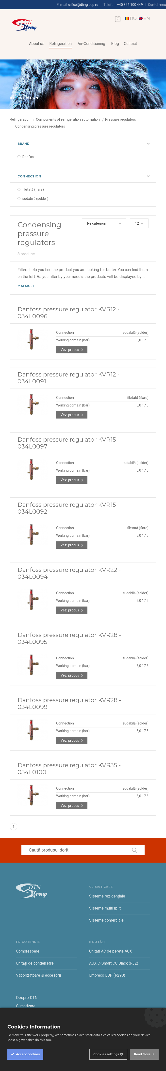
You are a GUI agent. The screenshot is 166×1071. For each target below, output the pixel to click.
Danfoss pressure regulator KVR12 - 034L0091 (68, 378)
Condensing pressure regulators (40, 126)
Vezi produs (70, 350)
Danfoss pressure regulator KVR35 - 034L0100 (69, 769)
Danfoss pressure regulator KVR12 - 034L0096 (68, 313)
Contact (130, 43)
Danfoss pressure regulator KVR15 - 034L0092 (68, 508)
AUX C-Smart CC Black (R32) (113, 963)
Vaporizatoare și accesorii (38, 975)
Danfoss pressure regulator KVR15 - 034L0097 (68, 443)
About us (36, 43)
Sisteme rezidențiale (107, 896)
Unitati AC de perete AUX (110, 951)
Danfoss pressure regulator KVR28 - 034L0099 (69, 703)
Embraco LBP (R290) (107, 975)
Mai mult (26, 286)
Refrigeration (60, 43)
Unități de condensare (35, 963)
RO (131, 18)
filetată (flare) (33, 189)
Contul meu (157, 5)
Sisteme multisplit (105, 908)
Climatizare (25, 1006)
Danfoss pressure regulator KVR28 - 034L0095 (69, 638)
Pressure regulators (120, 119)
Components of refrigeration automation (68, 119)
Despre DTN (26, 997)
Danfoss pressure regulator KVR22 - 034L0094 (69, 573)
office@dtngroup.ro (83, 5)
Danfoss (28, 157)
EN (144, 18)
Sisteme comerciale (106, 920)
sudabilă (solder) (35, 199)
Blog (115, 43)
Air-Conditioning (91, 43)
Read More (142, 1054)
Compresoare (27, 951)
